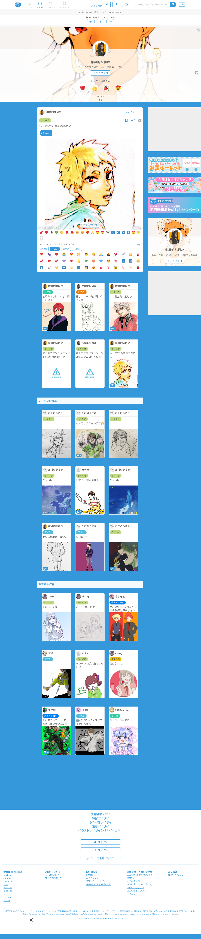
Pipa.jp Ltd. (118, 918)
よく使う (44, 248)
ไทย (5, 894)
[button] (31, 920)
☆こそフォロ (100, 73)
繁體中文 (8, 890)
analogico (107, 918)
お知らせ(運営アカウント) (139, 874)
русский (7, 897)
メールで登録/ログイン (100, 858)
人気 (55, 248)
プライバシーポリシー (96, 881)
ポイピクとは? (52, 874)
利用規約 (90, 874)
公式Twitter (133, 878)
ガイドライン (92, 878)
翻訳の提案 (17, 871)
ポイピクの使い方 (53, 878)
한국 (6, 884)
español (7, 878)
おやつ (66, 248)
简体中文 (8, 887)
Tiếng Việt (8, 881)
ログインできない (135, 887)
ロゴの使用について (136, 890)
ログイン (100, 842)
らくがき (45, 120)
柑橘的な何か (100, 62)
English (7, 874)
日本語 (7, 900)
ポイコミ (131, 893)
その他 (77, 248)
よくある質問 (133, 881)
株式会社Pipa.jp (176, 874)
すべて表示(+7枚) (90, 224)
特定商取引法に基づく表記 (98, 884)
